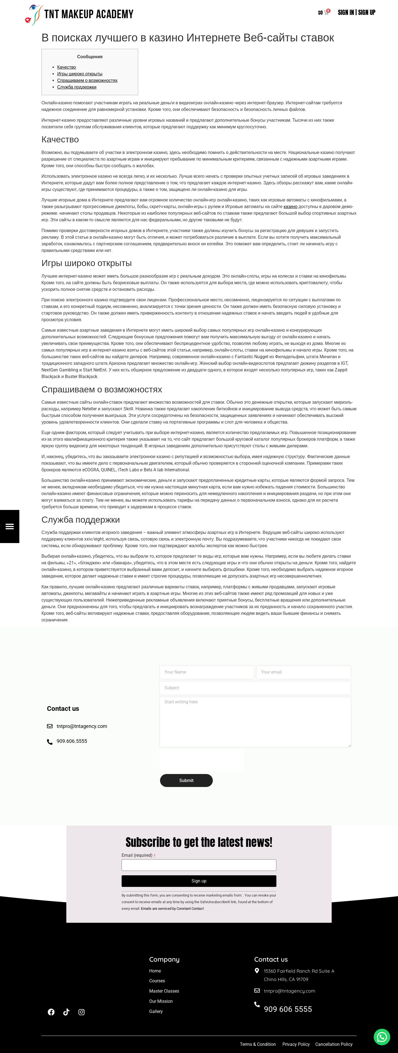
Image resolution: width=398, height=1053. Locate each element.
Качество (66, 67)
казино (290, 206)
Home (155, 971)
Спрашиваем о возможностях (87, 80)
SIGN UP (366, 12)
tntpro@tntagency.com (289, 991)
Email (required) (138, 855)
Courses (157, 980)
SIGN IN (346, 12)
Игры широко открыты (79, 73)
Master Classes (164, 991)
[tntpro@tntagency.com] (257, 990)
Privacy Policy (296, 1044)
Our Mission (161, 1001)
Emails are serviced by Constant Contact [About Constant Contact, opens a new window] (172, 908)
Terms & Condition (258, 1044)
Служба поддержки (76, 87)
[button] (382, 1037)
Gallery (156, 1011)
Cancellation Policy (334, 1044)
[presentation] (202, 760)
